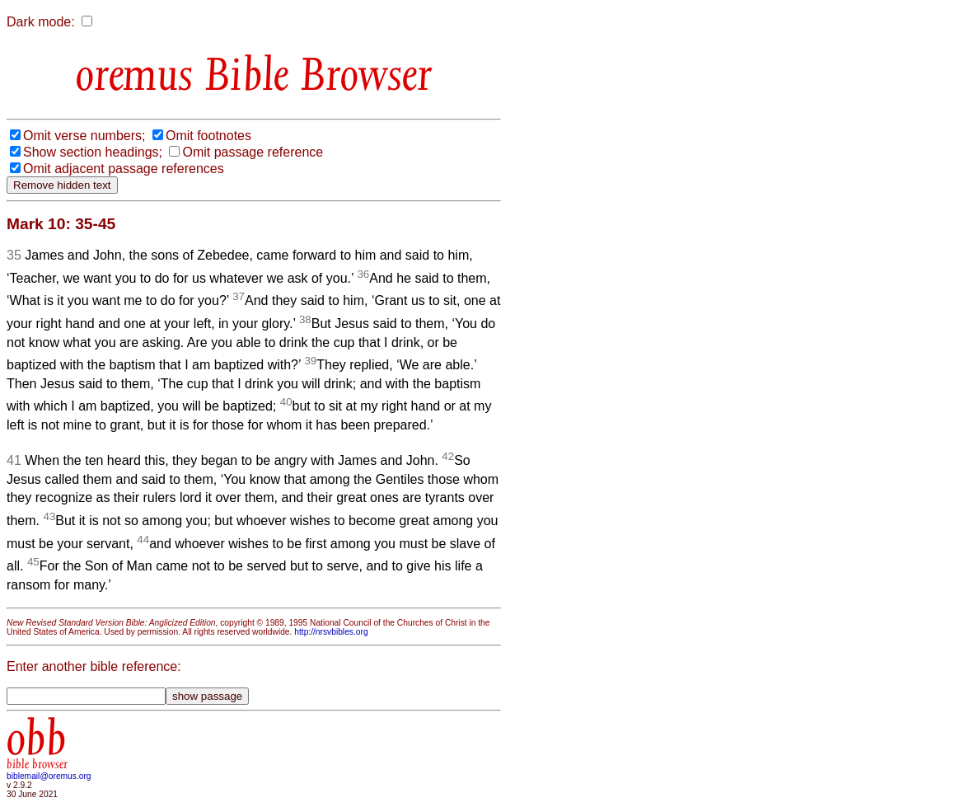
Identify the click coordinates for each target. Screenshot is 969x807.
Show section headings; (92, 152)
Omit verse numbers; (84, 136)
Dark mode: (41, 22)
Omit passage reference (252, 152)
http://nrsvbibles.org (330, 631)
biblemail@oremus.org (49, 776)
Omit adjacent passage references (123, 169)
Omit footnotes (208, 136)
